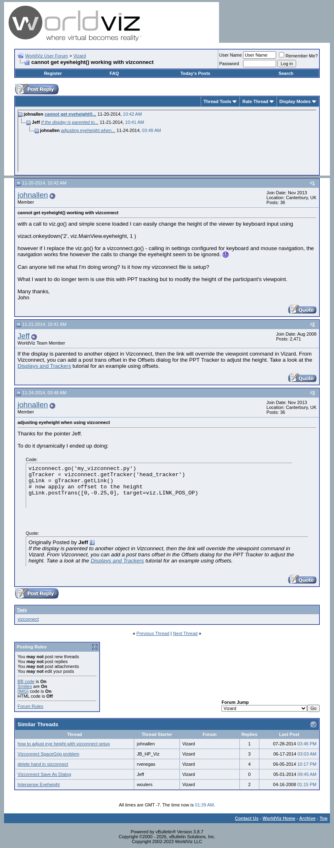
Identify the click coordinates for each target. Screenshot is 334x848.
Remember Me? (298, 55)
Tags (22, 609)
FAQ (114, 73)
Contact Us (247, 818)
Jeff (24, 336)
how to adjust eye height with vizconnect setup (64, 743)
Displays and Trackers (44, 366)
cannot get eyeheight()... (70, 114)
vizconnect (28, 619)
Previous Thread (153, 633)
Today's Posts (195, 73)
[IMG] (23, 691)
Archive (307, 818)
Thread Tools (217, 101)
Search (286, 73)
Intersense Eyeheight (39, 784)
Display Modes (295, 101)
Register (53, 73)
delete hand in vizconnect (43, 764)
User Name (230, 55)
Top (323, 818)
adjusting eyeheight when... (88, 130)
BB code (26, 681)
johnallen (33, 195)
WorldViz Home (279, 818)
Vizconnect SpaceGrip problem (48, 753)
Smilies (25, 686)
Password (229, 63)
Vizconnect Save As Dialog (44, 774)
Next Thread (185, 633)
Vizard (79, 55)
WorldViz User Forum (46, 55)
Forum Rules (30, 706)
